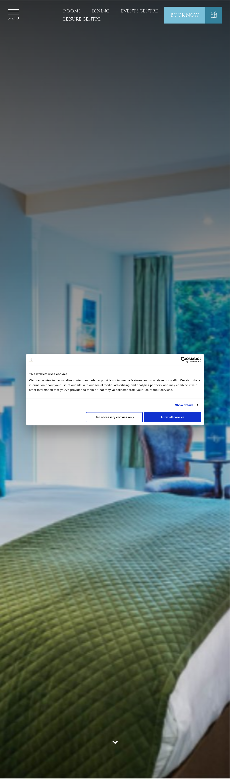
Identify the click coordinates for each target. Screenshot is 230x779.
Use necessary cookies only (114, 417)
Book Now (185, 15)
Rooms (71, 11)
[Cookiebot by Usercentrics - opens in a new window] (183, 360)
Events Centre (139, 11)
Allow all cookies (173, 417)
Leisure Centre (82, 19)
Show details (184, 405)
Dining (100, 11)
